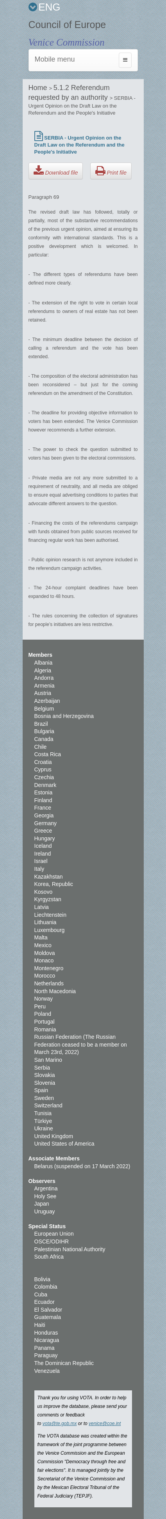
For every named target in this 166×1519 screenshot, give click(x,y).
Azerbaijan (47, 701)
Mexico (43, 945)
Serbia (42, 1068)
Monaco (44, 960)
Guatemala (47, 1317)
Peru (40, 1006)
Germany (45, 823)
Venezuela (47, 1371)
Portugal (44, 1022)
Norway (43, 999)
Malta (41, 937)
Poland (43, 1014)
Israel (41, 861)
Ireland (42, 854)
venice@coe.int (105, 1423)
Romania (45, 1029)
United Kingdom (53, 1136)
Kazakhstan (48, 877)
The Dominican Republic (64, 1363)
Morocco (44, 976)
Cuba (40, 1294)
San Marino (48, 1060)
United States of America (64, 1144)
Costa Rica (47, 754)
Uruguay (44, 1211)
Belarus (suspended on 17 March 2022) (82, 1166)
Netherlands (49, 983)
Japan (41, 1204)
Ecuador (44, 1302)
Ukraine (43, 1128)
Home (39, 88)
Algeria (43, 670)
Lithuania (45, 922)
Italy (39, 869)
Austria (43, 693)
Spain (41, 1090)
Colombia (45, 1287)
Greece (43, 831)
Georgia (44, 815)
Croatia (43, 762)
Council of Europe (67, 24)
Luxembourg (49, 930)
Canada (44, 739)
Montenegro (49, 968)
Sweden (44, 1098)
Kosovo (43, 892)
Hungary (44, 838)
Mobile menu (55, 59)
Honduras (46, 1333)
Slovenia (44, 1083)
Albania (43, 663)
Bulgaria (44, 731)
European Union (54, 1234)
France (43, 808)
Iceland (43, 846)
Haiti (39, 1325)
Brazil (41, 724)
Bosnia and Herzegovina (64, 716)
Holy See (45, 1196)
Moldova (44, 953)
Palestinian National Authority (69, 1249)
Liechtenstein (50, 915)
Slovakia (44, 1075)
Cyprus (43, 769)
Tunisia (43, 1113)
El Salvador (48, 1310)
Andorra (44, 678)
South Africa (49, 1257)
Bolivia (42, 1279)
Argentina (46, 1188)
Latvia (41, 907)
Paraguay (46, 1355)
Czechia (44, 777)
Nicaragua (46, 1340)
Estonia (43, 792)
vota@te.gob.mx (60, 1423)
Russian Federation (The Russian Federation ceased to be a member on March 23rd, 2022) (80, 1044)
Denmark (45, 785)
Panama (44, 1348)
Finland (43, 800)
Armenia (44, 686)
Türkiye (43, 1121)
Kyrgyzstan (47, 899)
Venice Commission (67, 42)
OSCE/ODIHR (51, 1241)
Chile (40, 747)
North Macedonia (55, 991)
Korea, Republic (53, 884)
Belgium (44, 709)
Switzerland (48, 1105)
